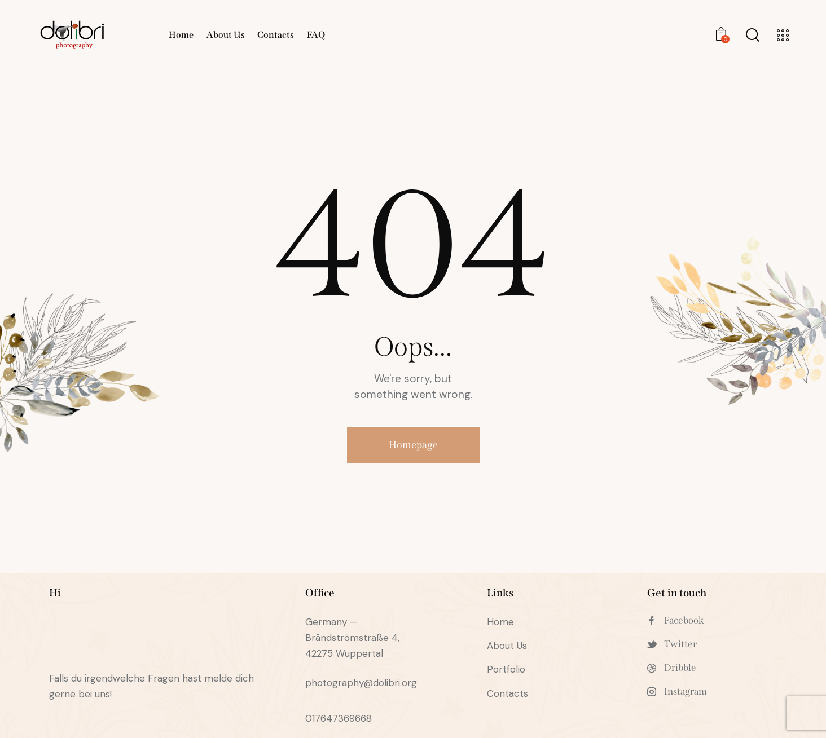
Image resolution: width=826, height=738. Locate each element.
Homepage (413, 445)
